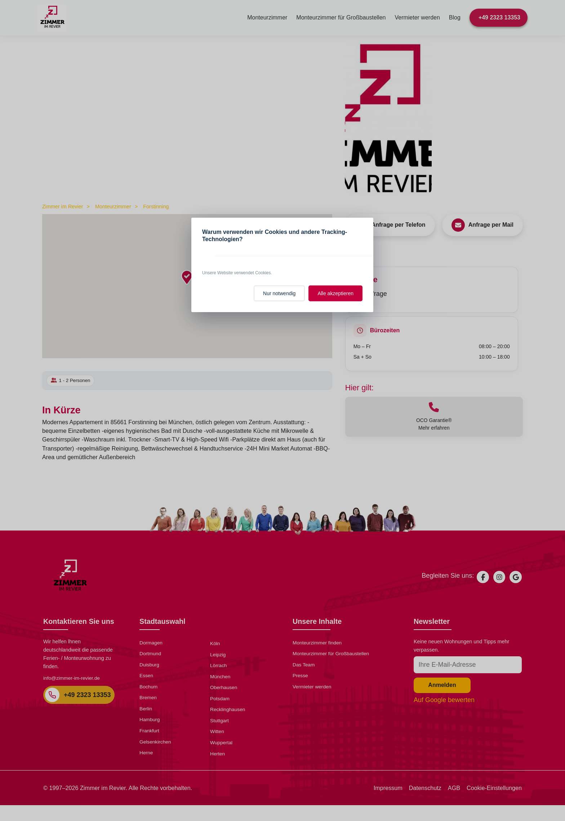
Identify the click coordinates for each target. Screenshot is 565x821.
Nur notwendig (279, 293)
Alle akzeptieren (335, 293)
